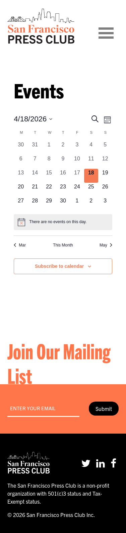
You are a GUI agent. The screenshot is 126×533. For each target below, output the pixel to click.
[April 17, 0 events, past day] (77, 176)
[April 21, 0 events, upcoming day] (35, 190)
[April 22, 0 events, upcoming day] (49, 190)
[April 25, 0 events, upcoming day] (91, 190)
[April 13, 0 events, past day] (21, 176)
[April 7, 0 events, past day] (35, 162)
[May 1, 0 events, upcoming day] (77, 204)
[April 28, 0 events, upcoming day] (35, 204)
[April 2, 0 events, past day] (63, 148)
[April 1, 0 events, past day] (49, 148)
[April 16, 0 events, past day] (63, 176)
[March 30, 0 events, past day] (21, 148)
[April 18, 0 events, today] (91, 176)
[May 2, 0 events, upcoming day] (91, 204)
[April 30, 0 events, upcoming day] (63, 204)
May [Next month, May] (106, 245)
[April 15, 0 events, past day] (49, 176)
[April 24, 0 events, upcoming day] (77, 190)
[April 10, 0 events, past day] (77, 162)
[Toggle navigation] (114, 26)
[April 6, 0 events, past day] (21, 162)
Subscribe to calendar (59, 266)
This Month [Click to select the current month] (63, 245)
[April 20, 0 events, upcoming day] (21, 190)
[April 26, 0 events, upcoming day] (105, 190)
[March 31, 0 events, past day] (35, 148)
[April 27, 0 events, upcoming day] (21, 204)
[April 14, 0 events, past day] (35, 176)
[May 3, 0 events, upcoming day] (105, 204)
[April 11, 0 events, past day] (91, 162)
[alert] (63, 222)
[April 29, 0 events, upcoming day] (49, 204)
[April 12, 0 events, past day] (105, 162)
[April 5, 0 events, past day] (105, 148)
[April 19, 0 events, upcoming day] (105, 176)
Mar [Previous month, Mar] (20, 245)
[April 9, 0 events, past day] (63, 162)
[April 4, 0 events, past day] (91, 148)
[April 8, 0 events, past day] (49, 162)
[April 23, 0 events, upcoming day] (63, 190)
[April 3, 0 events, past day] (77, 148)
